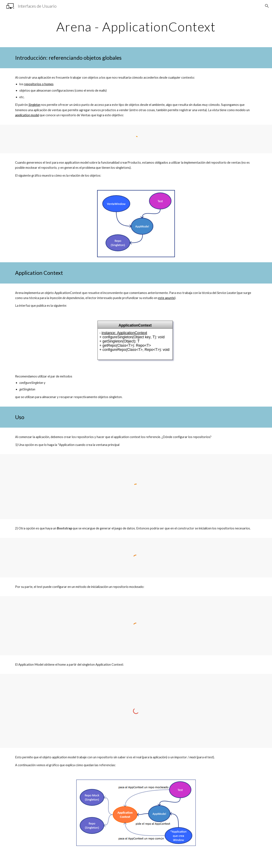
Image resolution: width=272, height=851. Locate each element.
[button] (267, 6)
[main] (136, 26)
